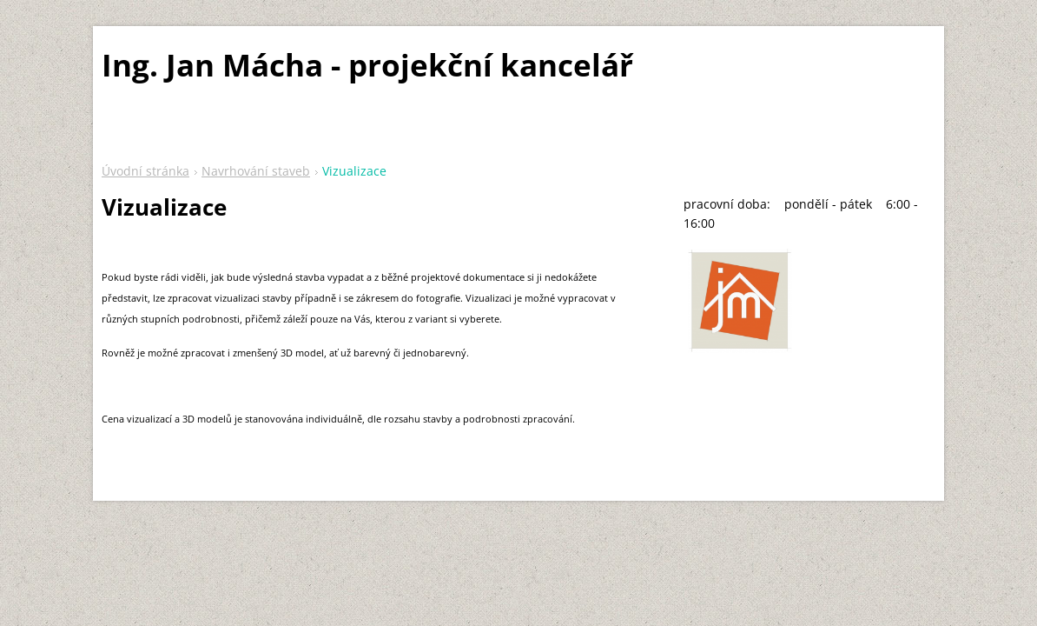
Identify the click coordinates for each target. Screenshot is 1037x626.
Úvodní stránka (145, 171)
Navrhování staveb (255, 171)
